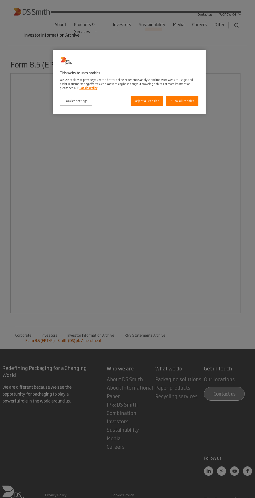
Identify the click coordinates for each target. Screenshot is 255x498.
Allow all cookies (182, 101)
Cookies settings (76, 101)
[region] (129, 82)
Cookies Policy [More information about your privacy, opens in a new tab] (88, 88)
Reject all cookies (146, 101)
